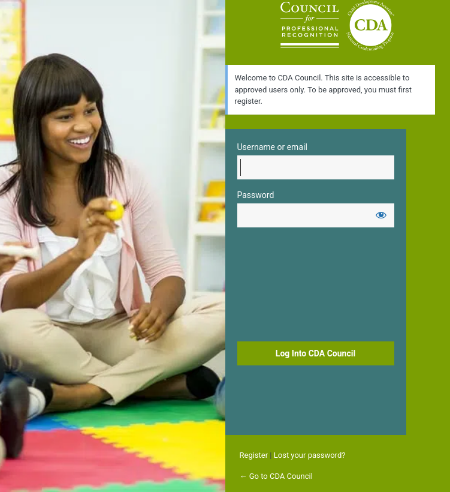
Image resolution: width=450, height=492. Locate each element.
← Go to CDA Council (276, 476)
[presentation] (286, 286)
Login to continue (337, 25)
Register (254, 455)
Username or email (272, 147)
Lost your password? (310, 455)
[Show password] (381, 215)
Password (255, 195)
